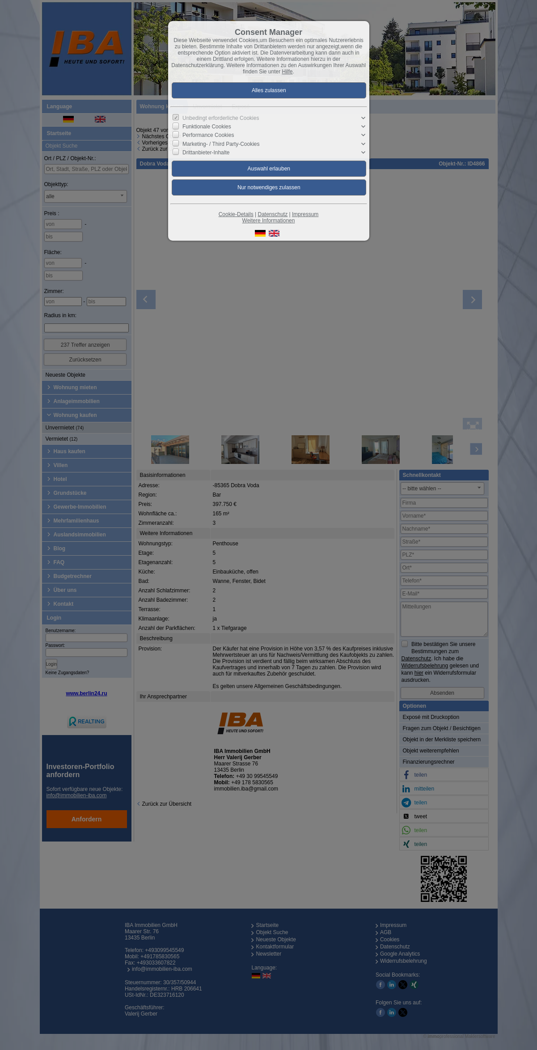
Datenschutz (273, 214)
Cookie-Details (236, 214)
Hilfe (287, 71)
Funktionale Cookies (206, 126)
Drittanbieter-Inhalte (205, 152)
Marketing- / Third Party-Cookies (221, 143)
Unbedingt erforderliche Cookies (220, 118)
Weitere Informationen (268, 220)
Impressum (305, 214)
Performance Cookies (208, 135)
